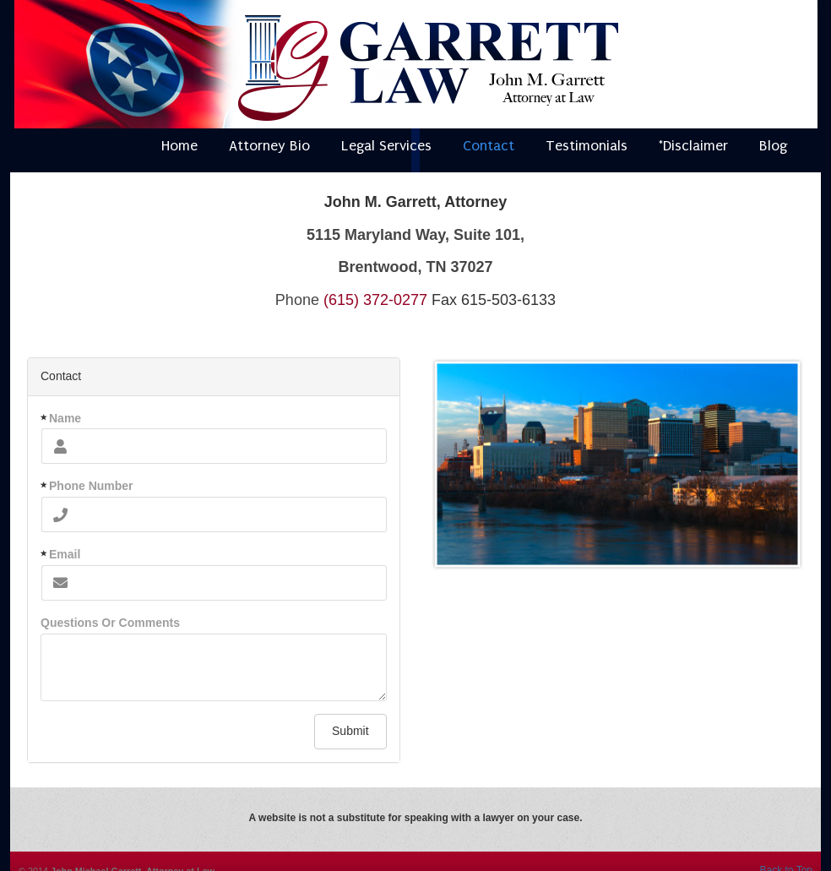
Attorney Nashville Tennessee (428, 68)
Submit (350, 731)
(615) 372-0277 (375, 299)
